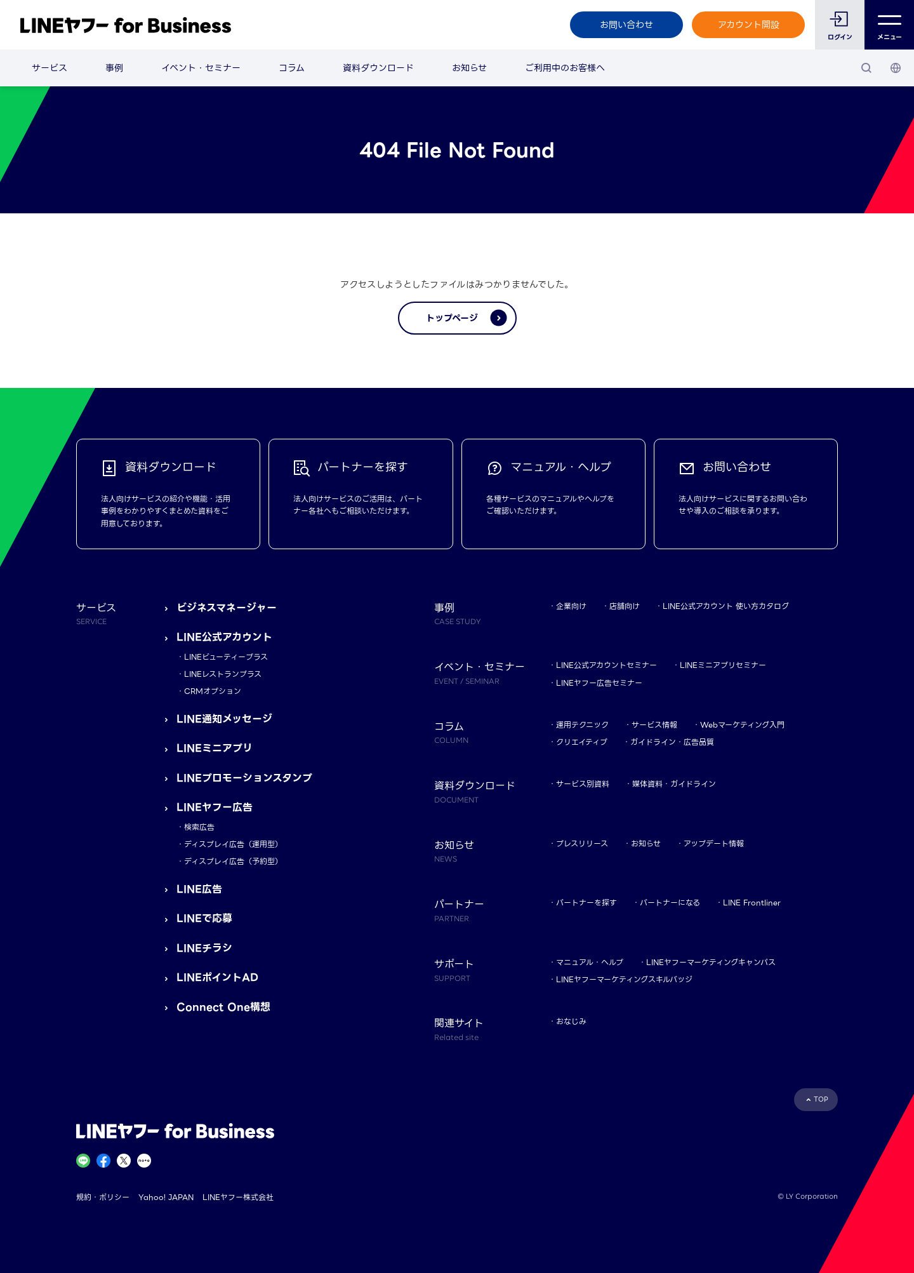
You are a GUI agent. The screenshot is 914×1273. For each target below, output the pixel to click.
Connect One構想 (223, 1007)
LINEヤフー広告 (214, 807)
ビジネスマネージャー (226, 608)
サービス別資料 (582, 784)
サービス (49, 68)
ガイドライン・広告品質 (672, 742)
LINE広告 (199, 889)
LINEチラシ (204, 948)
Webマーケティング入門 (742, 725)
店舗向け (624, 606)
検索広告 (199, 827)
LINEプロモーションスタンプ (244, 778)
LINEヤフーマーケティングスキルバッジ (624, 979)
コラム (292, 68)
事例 (114, 68)
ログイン (840, 37)
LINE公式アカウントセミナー (606, 665)
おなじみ (571, 1021)
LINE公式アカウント (224, 637)
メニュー (889, 25)
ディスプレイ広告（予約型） (233, 861)
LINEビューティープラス (226, 657)
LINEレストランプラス (223, 674)
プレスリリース (582, 843)
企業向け (571, 606)
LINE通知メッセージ (224, 719)
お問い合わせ (626, 25)
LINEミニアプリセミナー (723, 665)
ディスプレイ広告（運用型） (233, 844)
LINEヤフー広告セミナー (599, 683)
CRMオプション (212, 691)
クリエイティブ (581, 742)
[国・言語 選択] (895, 68)
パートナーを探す (586, 902)
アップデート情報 (714, 843)
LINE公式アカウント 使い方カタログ (726, 606)
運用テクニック (582, 725)
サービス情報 (654, 725)
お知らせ (469, 68)
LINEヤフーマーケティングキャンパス (711, 962)
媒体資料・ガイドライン (674, 784)
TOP (821, 1099)
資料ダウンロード (378, 68)
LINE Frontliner (752, 902)
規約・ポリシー (102, 1197)
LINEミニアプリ (214, 748)
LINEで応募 (204, 918)
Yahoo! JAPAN (166, 1197)
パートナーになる (670, 902)
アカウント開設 (748, 25)
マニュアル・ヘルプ (589, 962)
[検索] (866, 68)
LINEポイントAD (217, 977)
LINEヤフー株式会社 (238, 1197)
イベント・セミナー (201, 68)
